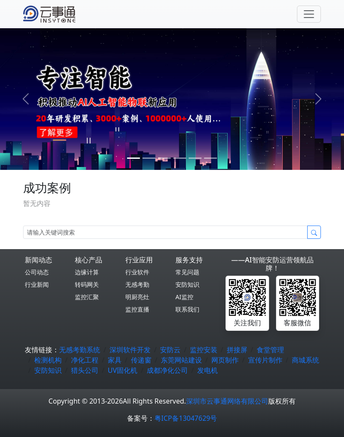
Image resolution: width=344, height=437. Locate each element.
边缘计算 (87, 272)
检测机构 (48, 360)
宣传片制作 (265, 360)
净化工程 (84, 360)
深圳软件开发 (130, 349)
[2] (164, 158)
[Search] (165, 232)
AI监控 (184, 297)
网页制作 (225, 360)
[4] (195, 158)
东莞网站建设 (181, 360)
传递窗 (141, 360)
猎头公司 (84, 370)
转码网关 (87, 284)
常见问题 (187, 272)
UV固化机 (122, 370)
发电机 (207, 370)
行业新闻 (37, 284)
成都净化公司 (167, 370)
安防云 (170, 349)
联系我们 (187, 309)
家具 (115, 360)
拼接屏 (237, 349)
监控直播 (137, 309)
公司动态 (37, 272)
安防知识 (187, 284)
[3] (179, 158)
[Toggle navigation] (309, 14)
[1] (148, 158)
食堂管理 (270, 349)
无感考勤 (137, 284)
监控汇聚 (87, 297)
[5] (210, 158)
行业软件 (137, 272)
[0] (133, 158)
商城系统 (305, 360)
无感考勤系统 (79, 349)
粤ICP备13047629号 (185, 418)
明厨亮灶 (137, 297)
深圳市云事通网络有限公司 (227, 401)
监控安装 (203, 349)
